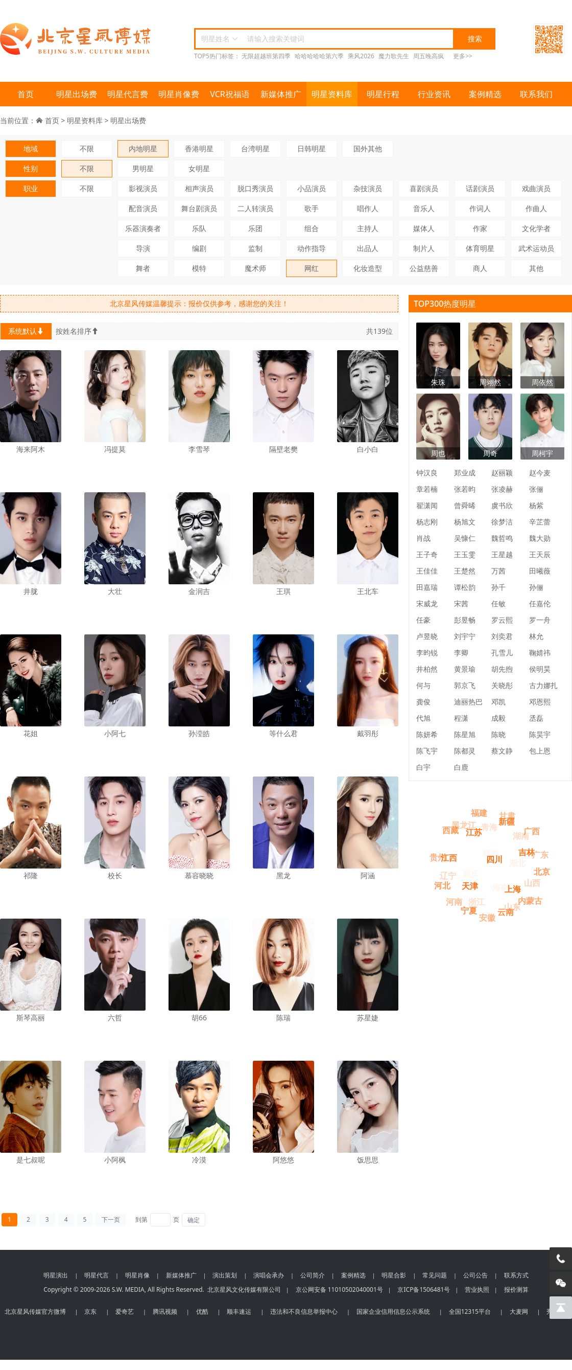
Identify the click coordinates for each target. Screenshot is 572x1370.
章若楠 (427, 489)
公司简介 (312, 1275)
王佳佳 (427, 571)
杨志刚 (427, 522)
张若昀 (464, 489)
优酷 (202, 1311)
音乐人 (424, 208)
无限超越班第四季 (266, 56)
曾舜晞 (464, 505)
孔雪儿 (502, 652)
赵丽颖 (502, 472)
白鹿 (461, 767)
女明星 (199, 168)
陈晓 (498, 734)
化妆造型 (367, 268)
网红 (311, 268)
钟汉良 (427, 472)
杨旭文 (464, 522)
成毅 (498, 718)
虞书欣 (502, 505)
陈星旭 (464, 734)
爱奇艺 (124, 1311)
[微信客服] (561, 1283)
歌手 (311, 208)
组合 (311, 228)
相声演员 (199, 188)
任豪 (423, 620)
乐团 (255, 228)
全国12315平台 (470, 1311)
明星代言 (96, 1275)
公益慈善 (424, 268)
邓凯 (498, 701)
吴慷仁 (464, 538)
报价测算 (516, 1289)
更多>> (462, 56)
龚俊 (423, 701)
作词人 (480, 208)
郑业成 (464, 472)
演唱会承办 (268, 1275)
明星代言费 (127, 94)
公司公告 (475, 1275)
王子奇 (427, 554)
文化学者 (536, 228)
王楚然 (464, 571)
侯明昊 (540, 669)
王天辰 (540, 554)
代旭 (423, 718)
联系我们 (536, 94)
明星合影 (394, 1275)
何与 (423, 685)
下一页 (111, 1219)
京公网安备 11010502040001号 (339, 1289)
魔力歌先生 (393, 56)
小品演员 (311, 188)
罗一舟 (540, 620)
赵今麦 (540, 472)
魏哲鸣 (502, 538)
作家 (480, 228)
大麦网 (519, 1311)
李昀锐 (427, 652)
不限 (87, 148)
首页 (25, 94)
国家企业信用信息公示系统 (393, 1311)
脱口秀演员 (255, 188)
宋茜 (461, 603)
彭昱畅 (464, 620)
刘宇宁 (464, 636)
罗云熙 (502, 620)
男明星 (143, 168)
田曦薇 (540, 571)
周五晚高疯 (428, 56)
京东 (90, 1311)
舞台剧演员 (199, 208)
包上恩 (540, 751)
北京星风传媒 (76, 39)
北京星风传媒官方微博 (35, 1311)
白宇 (423, 767)
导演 (143, 248)
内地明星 (143, 148)
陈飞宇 (427, 751)
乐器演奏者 (143, 228)
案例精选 (485, 94)
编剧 (199, 248)
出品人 (367, 248)
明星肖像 (137, 1275)
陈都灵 (464, 751)
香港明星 (199, 148)
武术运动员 (536, 248)
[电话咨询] (561, 1258)
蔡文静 (502, 751)
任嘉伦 (540, 603)
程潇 (461, 718)
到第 (141, 1219)
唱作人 (367, 208)
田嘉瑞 (427, 587)
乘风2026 (361, 56)
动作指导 (311, 248)
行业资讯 (434, 94)
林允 (536, 636)
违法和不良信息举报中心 (304, 1311)
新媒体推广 (280, 94)
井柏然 (427, 669)
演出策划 (224, 1275)
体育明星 (480, 248)
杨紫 (536, 505)
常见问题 (434, 1275)
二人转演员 (255, 208)
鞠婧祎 (540, 652)
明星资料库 (332, 94)
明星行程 (383, 94)
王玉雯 (464, 554)
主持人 (367, 228)
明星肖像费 (178, 94)
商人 (480, 268)
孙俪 (536, 587)
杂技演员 (367, 188)
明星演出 (55, 1275)
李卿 (461, 652)
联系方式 (516, 1275)
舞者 (143, 268)
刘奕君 (502, 636)
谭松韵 (464, 587)
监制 (255, 248)
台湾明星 (255, 148)
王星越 (502, 554)
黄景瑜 (464, 669)
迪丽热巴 (468, 701)
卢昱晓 (427, 636)
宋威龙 (427, 603)
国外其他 (367, 148)
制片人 (424, 248)
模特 (199, 268)
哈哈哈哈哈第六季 (319, 56)
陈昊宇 (540, 734)
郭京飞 (464, 685)
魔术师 (255, 268)
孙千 (498, 587)
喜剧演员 (424, 188)
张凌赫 (502, 489)
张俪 (536, 489)
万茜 (498, 571)
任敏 (498, 603)
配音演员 (143, 208)
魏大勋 (540, 538)
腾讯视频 (165, 1311)
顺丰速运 (239, 1311)
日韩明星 (311, 148)
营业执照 (477, 1289)
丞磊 (536, 718)
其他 (536, 268)
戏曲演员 (536, 188)
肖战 (423, 538)
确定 (193, 1220)
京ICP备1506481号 (423, 1289)
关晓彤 (502, 685)
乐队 (199, 228)
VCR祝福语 (230, 94)
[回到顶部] (561, 1307)
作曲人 (536, 208)
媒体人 (424, 228)
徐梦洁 (502, 522)
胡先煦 (502, 669)
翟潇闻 (427, 505)
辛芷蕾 (540, 522)
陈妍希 (427, 734)
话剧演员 (480, 188)
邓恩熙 (540, 701)
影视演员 (143, 188)
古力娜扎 (543, 685)
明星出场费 (76, 94)
